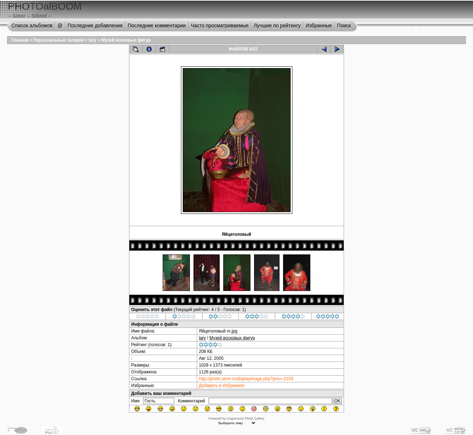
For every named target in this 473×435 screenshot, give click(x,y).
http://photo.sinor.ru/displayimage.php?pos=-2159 (246, 378)
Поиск (344, 25)
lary (92, 40)
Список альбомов (31, 25)
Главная (20, 40)
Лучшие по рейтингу (277, 25)
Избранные (319, 25)
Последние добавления (95, 25)
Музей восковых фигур (125, 40)
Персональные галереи (59, 40)
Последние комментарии (157, 25)
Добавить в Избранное (221, 385)
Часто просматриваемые (220, 25)
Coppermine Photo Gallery (245, 418)
